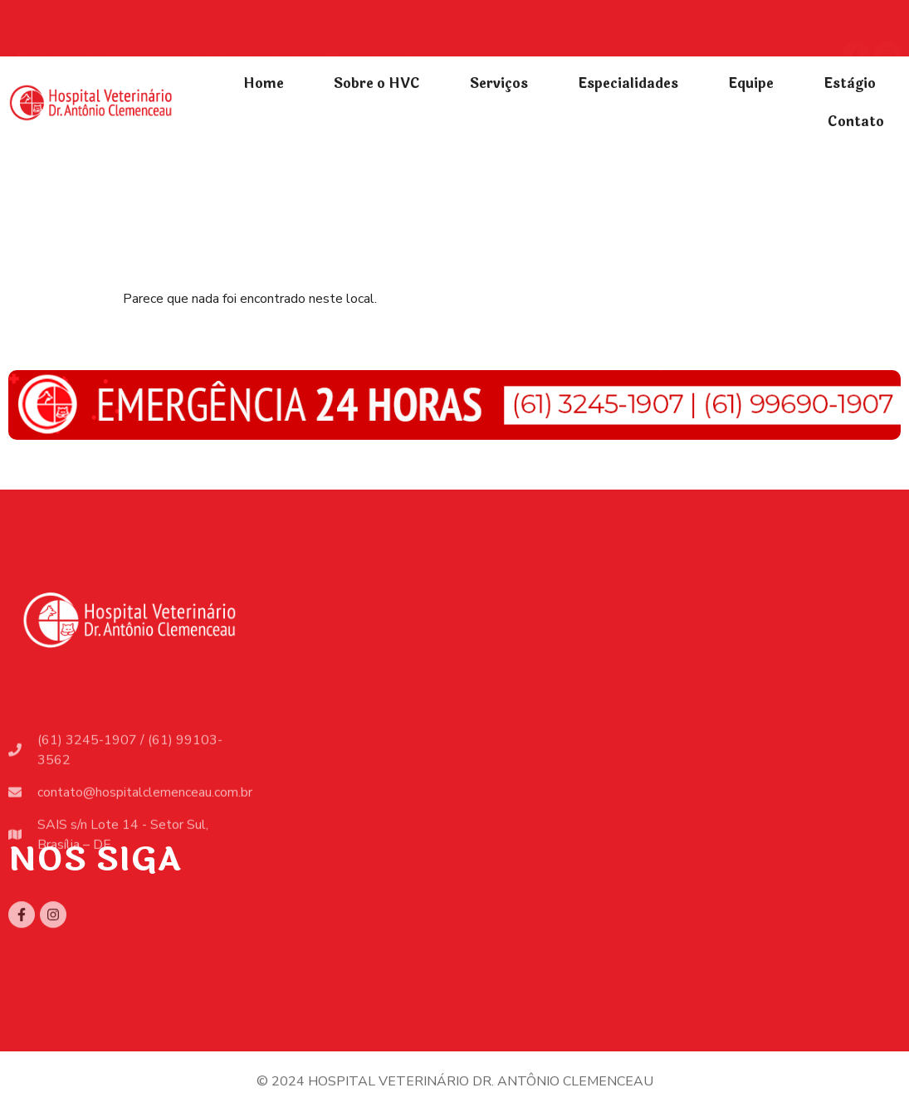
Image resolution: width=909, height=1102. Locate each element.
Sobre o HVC (377, 83)
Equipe (751, 83)
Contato (856, 121)
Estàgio (849, 83)
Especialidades (628, 83)
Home (263, 83)
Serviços (499, 83)
